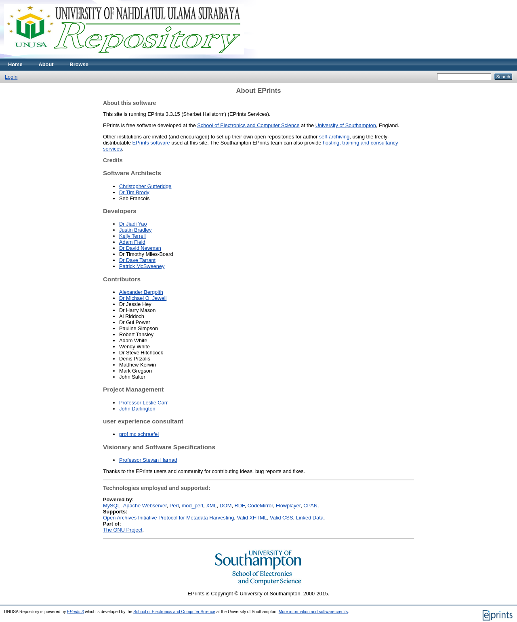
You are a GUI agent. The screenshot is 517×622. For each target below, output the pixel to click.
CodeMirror (260, 506)
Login (11, 77)
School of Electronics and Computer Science (248, 125)
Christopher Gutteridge (145, 186)
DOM (226, 506)
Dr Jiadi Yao (133, 224)
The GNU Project (122, 530)
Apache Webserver (145, 506)
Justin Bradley (135, 230)
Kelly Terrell (132, 236)
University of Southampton (345, 125)
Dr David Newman (140, 248)
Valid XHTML (252, 518)
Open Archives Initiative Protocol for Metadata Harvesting (168, 518)
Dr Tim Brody (134, 192)
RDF (240, 506)
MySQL (111, 506)
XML (211, 506)
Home (15, 64)
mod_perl (192, 506)
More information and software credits (313, 611)
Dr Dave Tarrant (137, 260)
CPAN (310, 506)
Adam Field (132, 242)
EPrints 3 (75, 611)
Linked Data (310, 518)
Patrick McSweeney (141, 266)
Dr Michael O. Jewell (142, 298)
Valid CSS (281, 518)
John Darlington (137, 409)
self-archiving (334, 137)
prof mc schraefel (139, 434)
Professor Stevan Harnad (148, 460)
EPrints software (151, 143)
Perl (174, 506)
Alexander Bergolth (141, 292)
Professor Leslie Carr (143, 403)
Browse (79, 64)
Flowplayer (288, 506)
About (46, 64)
